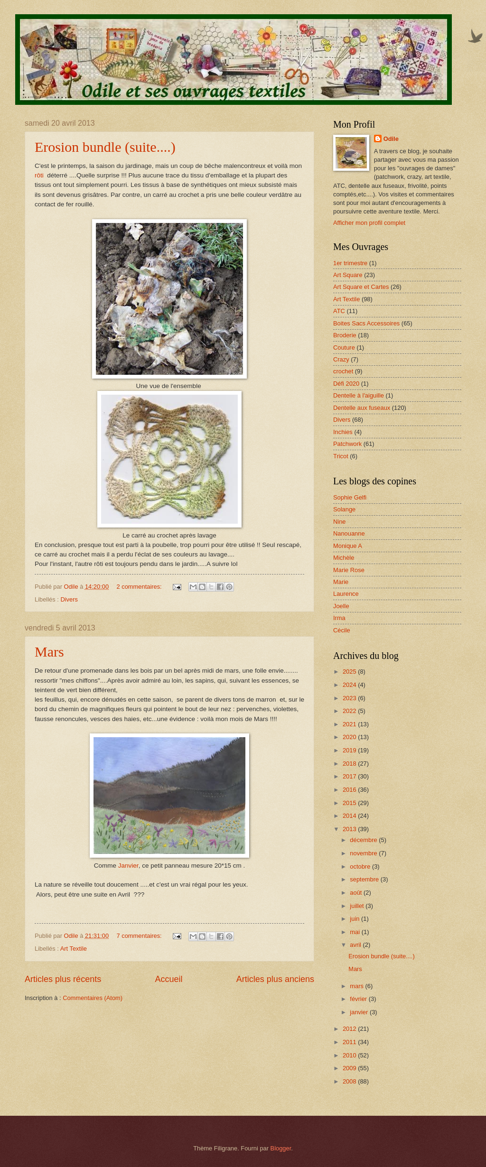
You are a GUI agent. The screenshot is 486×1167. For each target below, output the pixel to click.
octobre (361, 866)
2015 (350, 802)
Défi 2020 (346, 383)
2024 (350, 684)
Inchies (343, 431)
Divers (68, 599)
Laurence (346, 593)
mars (357, 986)
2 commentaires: (140, 586)
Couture (344, 347)
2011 (350, 1042)
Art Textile (73, 948)
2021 (350, 724)
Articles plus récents (63, 979)
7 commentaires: (140, 935)
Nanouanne (349, 533)
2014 (350, 815)
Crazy (341, 359)
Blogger (281, 1148)
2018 (350, 763)
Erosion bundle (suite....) (105, 147)
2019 (350, 750)
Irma (339, 617)
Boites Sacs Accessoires (366, 323)
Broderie (344, 335)
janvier (360, 1012)
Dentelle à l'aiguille (358, 395)
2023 (350, 698)
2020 (350, 737)
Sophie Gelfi (349, 497)
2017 (350, 776)
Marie (340, 581)
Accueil (168, 979)
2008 (350, 1081)
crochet (343, 371)
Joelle (341, 606)
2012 (350, 1028)
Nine (339, 521)
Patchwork (347, 443)
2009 (350, 1068)
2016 (350, 789)
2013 (350, 829)
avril (356, 944)
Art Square (348, 274)
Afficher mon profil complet (369, 222)
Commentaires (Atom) (92, 997)
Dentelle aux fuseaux (361, 407)
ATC (339, 311)
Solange (344, 509)
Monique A (347, 545)
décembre (364, 839)
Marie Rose (348, 570)
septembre (365, 879)
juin (355, 918)
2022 (350, 710)
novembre (364, 853)
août (357, 892)
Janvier (127, 865)
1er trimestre (350, 263)
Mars (49, 651)
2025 (350, 671)
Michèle (343, 557)
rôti (40, 175)
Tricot (340, 456)
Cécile (341, 630)
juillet (357, 905)
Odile (391, 138)
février (359, 998)
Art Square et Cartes (361, 286)
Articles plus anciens (275, 979)
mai (355, 931)
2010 (350, 1055)
